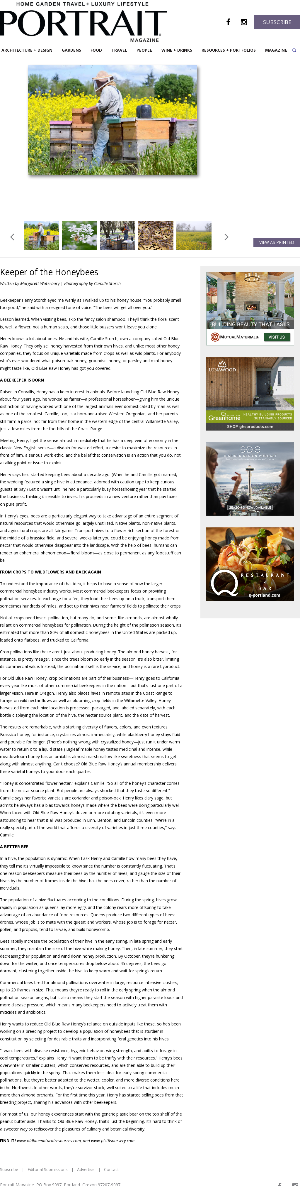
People (144, 50)
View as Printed (276, 242)
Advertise (86, 1169)
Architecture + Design (26, 50)
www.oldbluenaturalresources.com (49, 1140)
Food (96, 50)
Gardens (71, 50)
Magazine (276, 50)
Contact (111, 1169)
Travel (119, 50)
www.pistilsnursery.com (112, 1140)
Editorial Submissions (48, 1169)
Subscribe (277, 22)
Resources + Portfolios (229, 50)
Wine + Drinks (176, 50)
